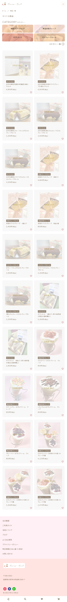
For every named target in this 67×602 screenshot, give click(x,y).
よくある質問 (7, 540)
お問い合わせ (7, 554)
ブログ (4, 534)
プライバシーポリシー (10, 544)
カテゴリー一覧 (55, 44)
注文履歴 (5, 521)
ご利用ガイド (7, 525)
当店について (7, 530)
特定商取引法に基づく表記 (12, 549)
